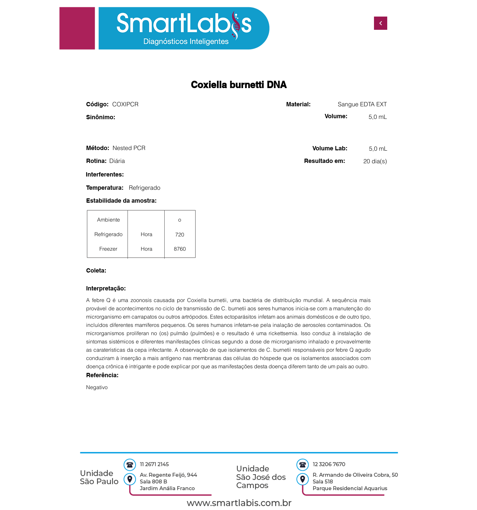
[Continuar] (380, 23)
